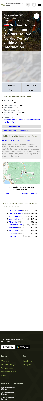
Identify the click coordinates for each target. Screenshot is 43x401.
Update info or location (11, 126)
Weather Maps (7, 368)
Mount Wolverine (15, 219)
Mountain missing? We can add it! (15, 131)
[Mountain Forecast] (12, 4)
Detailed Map (32, 193)
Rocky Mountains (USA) (14, 15)
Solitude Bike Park (16, 225)
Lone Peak (13, 233)
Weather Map (31, 85)
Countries (5, 361)
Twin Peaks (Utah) (16, 236)
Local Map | (22, 193)
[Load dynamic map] (21, 67)
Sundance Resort (15, 211)
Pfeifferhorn (13, 228)
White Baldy (13, 222)
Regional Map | (11, 193)
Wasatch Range (10, 18)
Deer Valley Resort (16, 213)
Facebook (27, 361)
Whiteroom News (8, 372)
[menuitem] (12, 85)
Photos (11, 90)
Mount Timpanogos (16, 216)
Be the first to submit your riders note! (16, 140)
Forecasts (11, 85)
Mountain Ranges (8, 364)
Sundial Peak (14, 230)
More (31, 90)
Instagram (27, 364)
